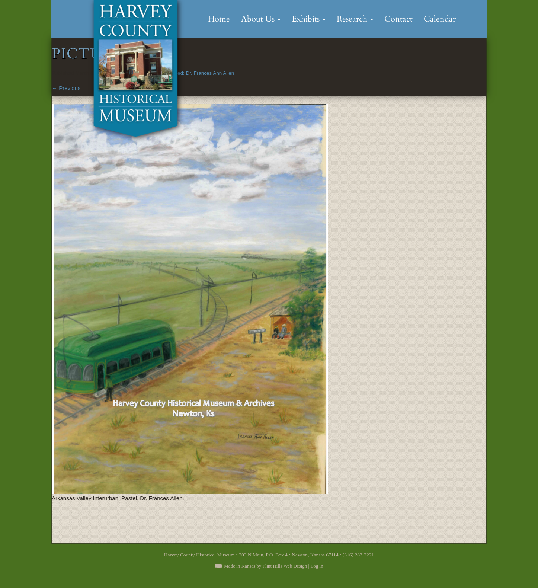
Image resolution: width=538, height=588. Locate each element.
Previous (66, 88)
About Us (261, 19)
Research (355, 19)
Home (219, 19)
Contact (398, 19)
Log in (316, 566)
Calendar (440, 19)
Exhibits (309, 19)
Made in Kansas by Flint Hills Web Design (265, 566)
